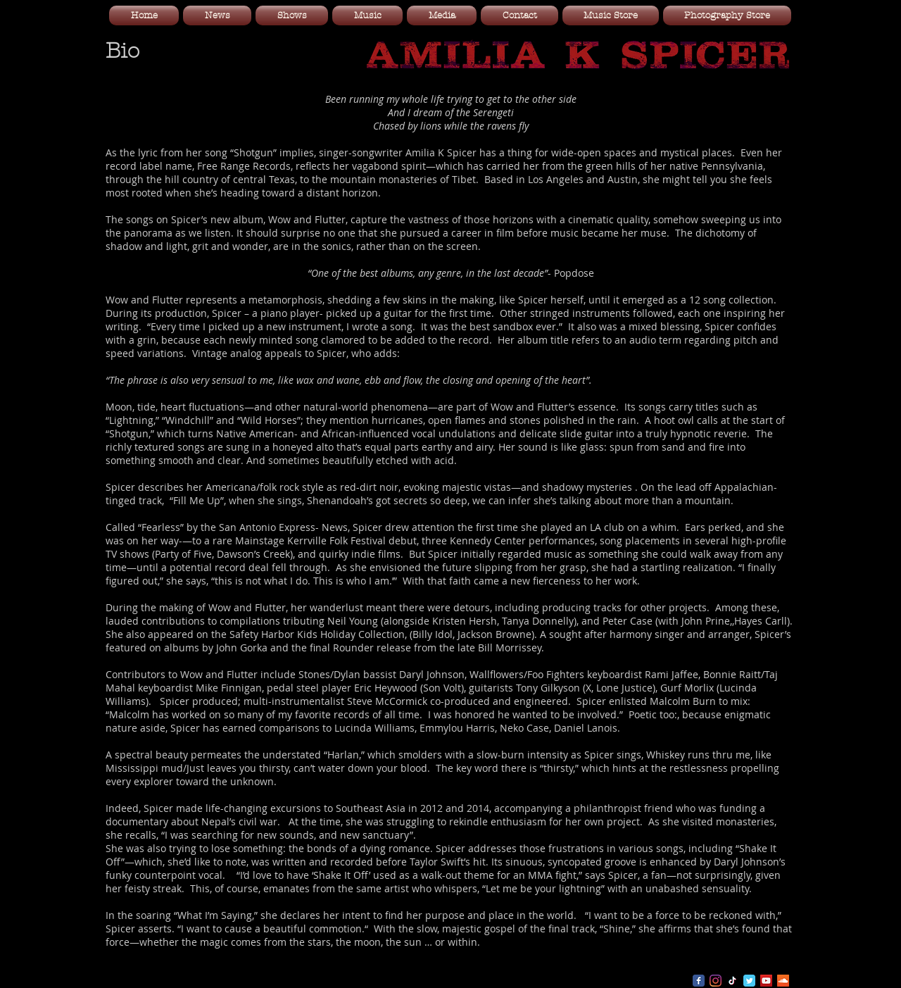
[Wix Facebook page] (699, 981)
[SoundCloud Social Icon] (783, 981)
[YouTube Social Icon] (766, 981)
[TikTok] (732, 981)
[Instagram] (716, 981)
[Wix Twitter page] (749, 981)
